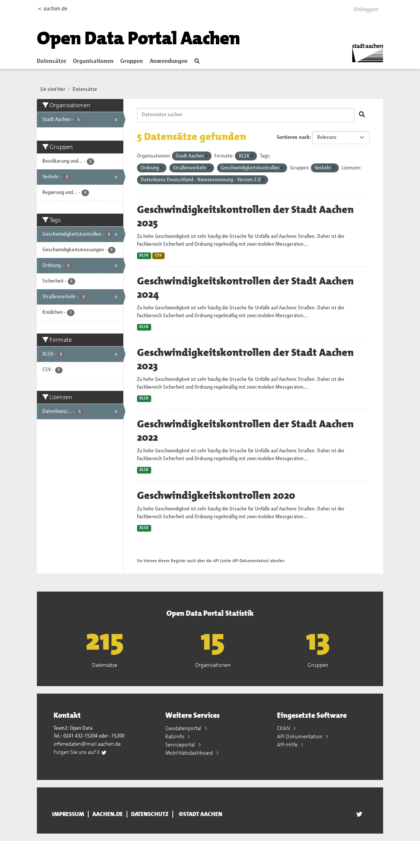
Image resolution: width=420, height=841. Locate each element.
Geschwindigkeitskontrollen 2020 (216, 495)
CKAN (284, 728)
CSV (158, 255)
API (216, 560)
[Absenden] (362, 115)
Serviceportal (180, 744)
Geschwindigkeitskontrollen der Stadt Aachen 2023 (245, 359)
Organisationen (93, 61)
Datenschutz (150, 814)
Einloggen (366, 9)
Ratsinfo (175, 736)
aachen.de (107, 814)
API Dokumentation (300, 736)
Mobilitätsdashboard (189, 752)
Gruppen (131, 61)
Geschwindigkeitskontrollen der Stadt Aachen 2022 (245, 430)
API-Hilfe (288, 744)
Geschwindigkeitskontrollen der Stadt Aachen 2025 (245, 216)
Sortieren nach (293, 137)
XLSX (144, 255)
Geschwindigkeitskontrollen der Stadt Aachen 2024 (245, 287)
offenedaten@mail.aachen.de (87, 743)
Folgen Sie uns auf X (80, 752)
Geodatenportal (184, 728)
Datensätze (51, 61)
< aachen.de (52, 9)
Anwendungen (169, 61)
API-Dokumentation (250, 560)
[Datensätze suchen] (246, 115)
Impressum (68, 814)
